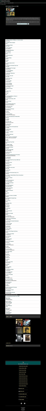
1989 (10, 316)
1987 (7, 316)
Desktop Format (3, 4)
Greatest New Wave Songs (23, 381)
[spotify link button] (24, 404)
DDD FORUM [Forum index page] (21, 399)
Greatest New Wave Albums (23, 383)
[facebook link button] (21, 404)
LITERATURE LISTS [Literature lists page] (22, 396)
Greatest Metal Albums (22, 385)
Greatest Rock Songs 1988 (23, 366)
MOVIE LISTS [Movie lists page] (21, 391)
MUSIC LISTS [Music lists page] (21, 388)
